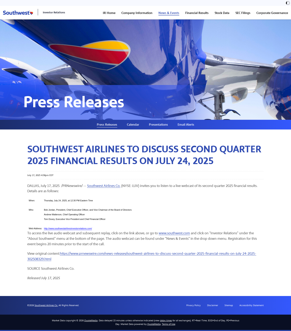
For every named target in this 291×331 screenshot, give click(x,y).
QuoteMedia (91, 321)
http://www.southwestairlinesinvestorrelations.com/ (68, 229)
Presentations (158, 125)
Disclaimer (212, 306)
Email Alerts (186, 125)
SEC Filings (242, 13)
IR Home (109, 13)
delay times (166, 321)
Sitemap (229, 306)
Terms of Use (168, 325)
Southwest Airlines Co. (103, 187)
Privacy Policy (193, 306)
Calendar (133, 125)
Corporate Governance (272, 13)
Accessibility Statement (251, 306)
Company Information (136, 13)
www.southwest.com (175, 234)
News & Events (168, 13)
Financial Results (197, 13)
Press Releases (107, 125)
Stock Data (222, 13)
